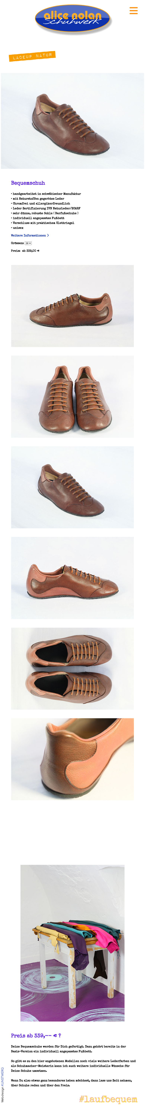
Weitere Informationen (30, 235)
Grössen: (21, 243)
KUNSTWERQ (2, 1076)
